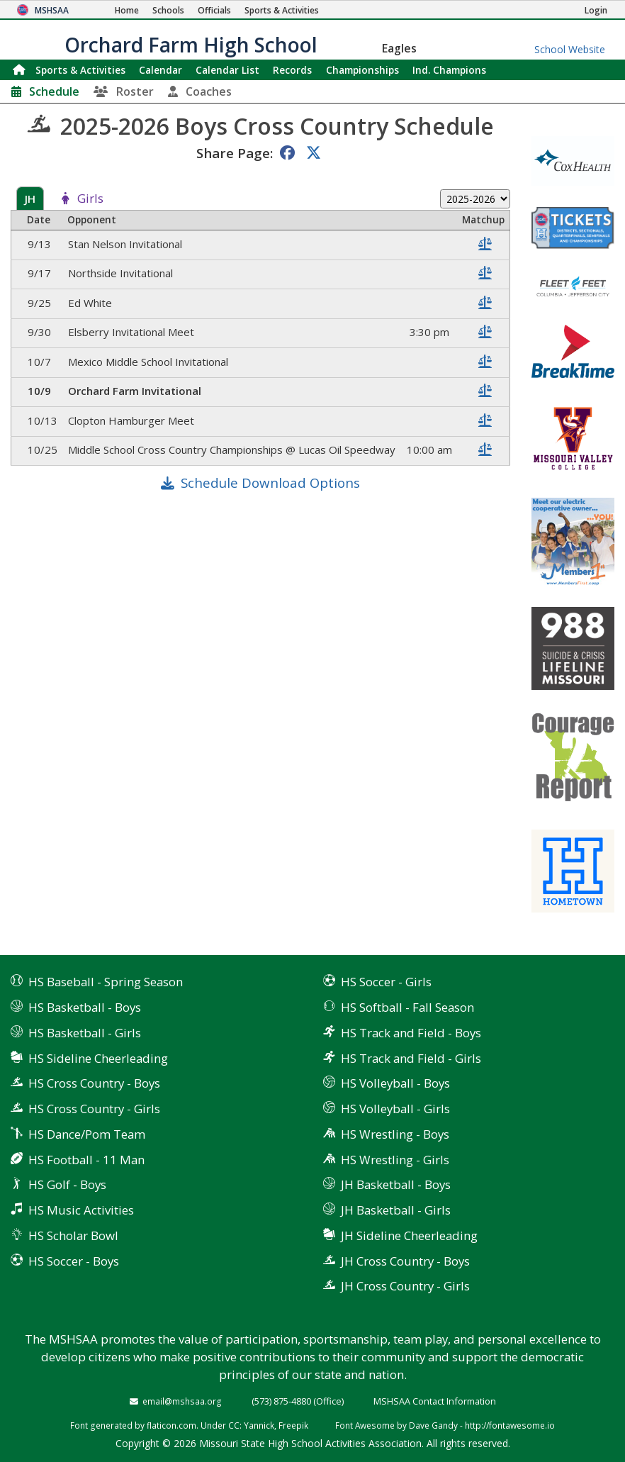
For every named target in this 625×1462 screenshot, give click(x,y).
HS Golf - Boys (67, 1184)
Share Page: (234, 153)
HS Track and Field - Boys (411, 1033)
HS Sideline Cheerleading (98, 1058)
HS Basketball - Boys (84, 1007)
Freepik (293, 1425)
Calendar (160, 70)
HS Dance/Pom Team (86, 1134)
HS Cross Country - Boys (94, 1083)
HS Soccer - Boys (73, 1261)
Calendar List (227, 70)
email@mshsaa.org (182, 1401)
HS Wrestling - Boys (395, 1134)
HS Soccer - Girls (386, 981)
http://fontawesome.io (510, 1425)
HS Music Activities (81, 1210)
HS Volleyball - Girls (395, 1108)
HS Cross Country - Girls (94, 1108)
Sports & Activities (80, 70)
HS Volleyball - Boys (395, 1083)
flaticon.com (171, 1425)
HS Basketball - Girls (84, 1033)
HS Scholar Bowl (73, 1235)
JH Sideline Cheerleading (409, 1235)
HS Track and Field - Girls (411, 1058)
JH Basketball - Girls (396, 1210)
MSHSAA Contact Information (434, 1401)
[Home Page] (127, 10)
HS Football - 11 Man (86, 1159)
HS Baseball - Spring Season (105, 981)
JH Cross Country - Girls (405, 1286)
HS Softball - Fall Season (407, 1007)
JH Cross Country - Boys (405, 1261)
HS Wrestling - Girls (395, 1159)
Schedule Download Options (270, 482)
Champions (449, 70)
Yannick (259, 1425)
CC (234, 1425)
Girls (90, 199)
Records (292, 70)
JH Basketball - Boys (396, 1184)
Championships (362, 70)
